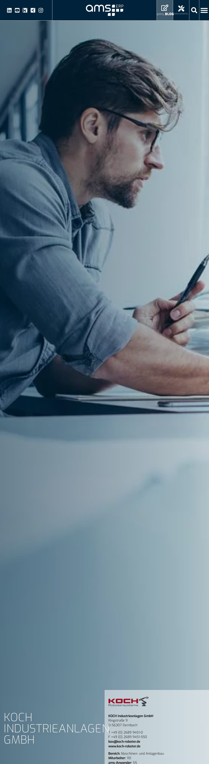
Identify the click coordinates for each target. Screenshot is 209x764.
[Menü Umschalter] (204, 10)
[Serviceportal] (181, 8)
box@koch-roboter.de (124, 741)
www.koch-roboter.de (124, 746)
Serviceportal (181, 14)
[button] (194, 10)
